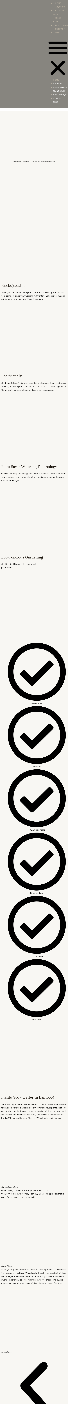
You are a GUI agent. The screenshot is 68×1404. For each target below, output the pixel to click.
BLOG (57, 32)
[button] (58, 57)
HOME (58, 3)
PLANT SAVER (59, 91)
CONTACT (60, 29)
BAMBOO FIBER (60, 87)
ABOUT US (60, 6)
